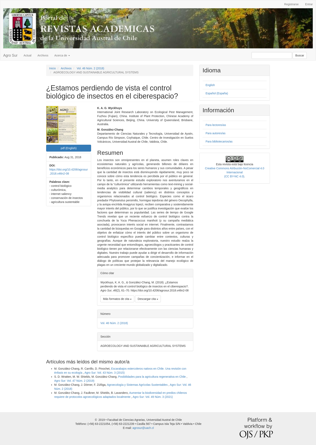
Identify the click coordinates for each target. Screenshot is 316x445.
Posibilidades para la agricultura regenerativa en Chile (152, 376)
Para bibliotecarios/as (219, 141)
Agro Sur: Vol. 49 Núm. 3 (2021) (153, 396)
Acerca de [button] (62, 55)
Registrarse (291, 4)
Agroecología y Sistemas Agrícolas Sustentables (137, 384)
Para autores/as (216, 133)
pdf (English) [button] (69, 148)
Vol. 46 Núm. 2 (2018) (90, 68)
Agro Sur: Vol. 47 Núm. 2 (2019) (74, 380)
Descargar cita (148, 298)
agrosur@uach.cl (143, 427)
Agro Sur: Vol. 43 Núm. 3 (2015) (104, 372)
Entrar (309, 4)
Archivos (42, 55)
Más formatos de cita (117, 298)
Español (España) (217, 93)
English (210, 85)
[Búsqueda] (272, 55)
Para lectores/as (216, 125)
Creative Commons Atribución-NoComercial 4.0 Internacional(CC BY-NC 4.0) (234, 172)
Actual (27, 55)
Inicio (52, 68)
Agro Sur (10, 55)
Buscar (299, 55)
